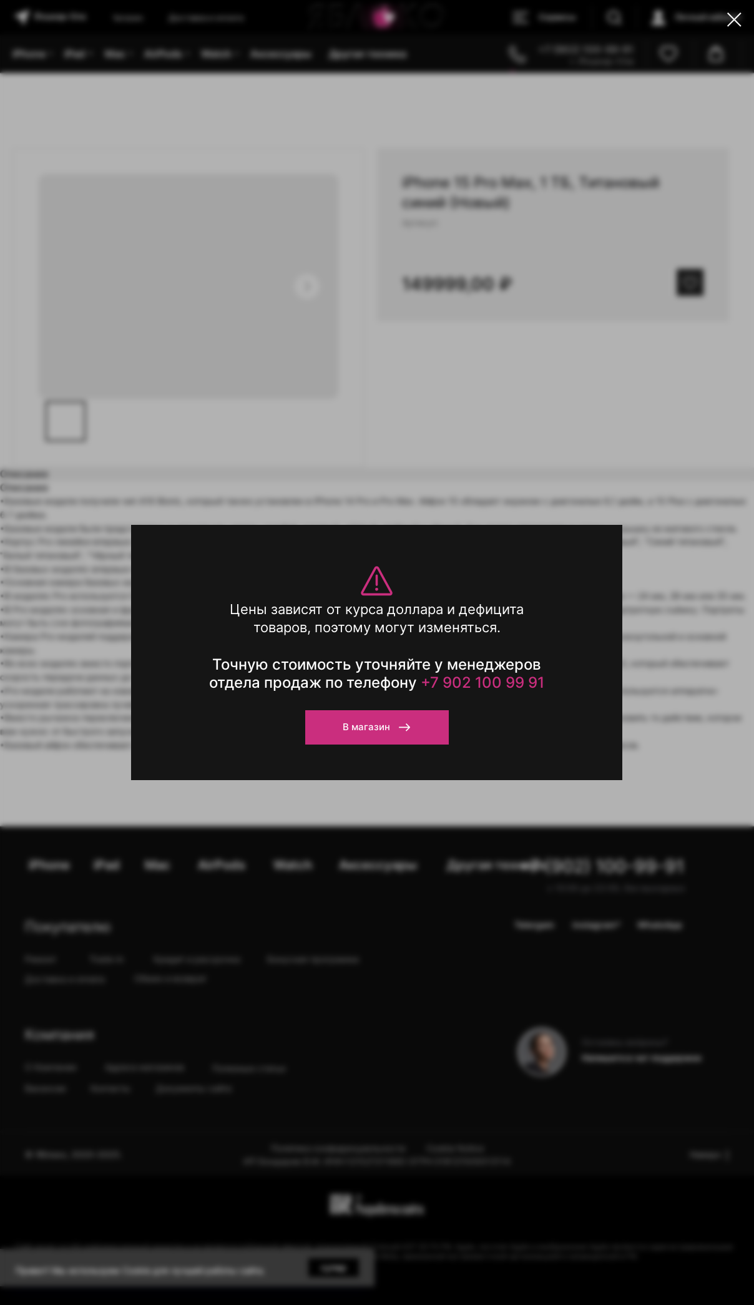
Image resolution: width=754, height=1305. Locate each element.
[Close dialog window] (734, 19)
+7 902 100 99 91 (482, 682)
